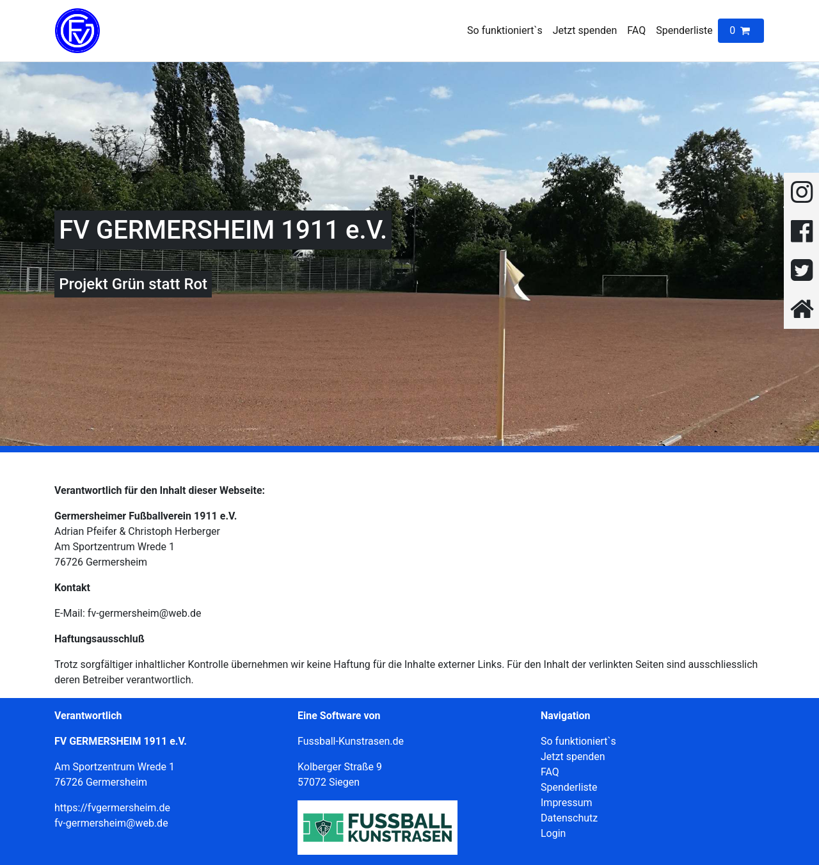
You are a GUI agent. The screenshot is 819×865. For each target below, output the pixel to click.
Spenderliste (684, 30)
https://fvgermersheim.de (112, 808)
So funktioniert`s (505, 30)
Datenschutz (569, 818)
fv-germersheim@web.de (111, 823)
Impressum (566, 803)
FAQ (636, 30)
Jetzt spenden (585, 30)
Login (553, 833)
